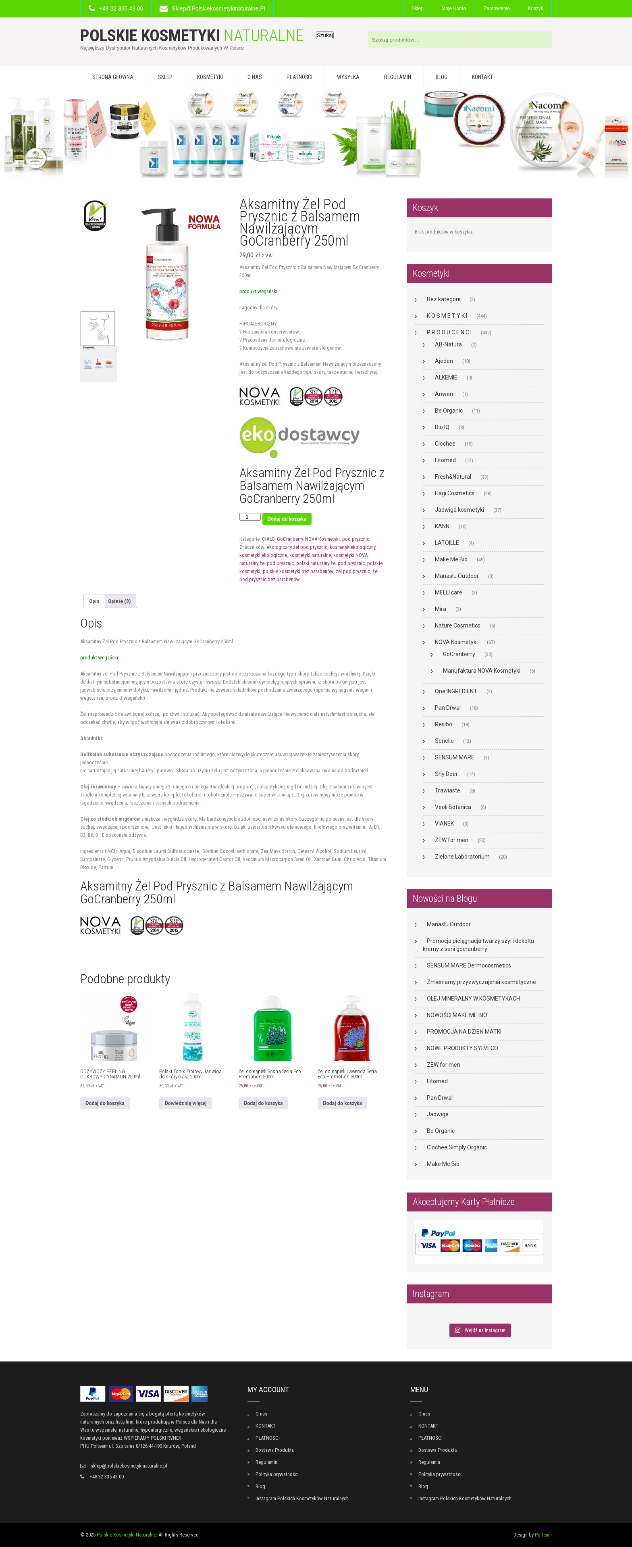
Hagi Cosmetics (454, 493)
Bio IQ (442, 427)
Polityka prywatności (277, 1474)
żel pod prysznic (353, 571)
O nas (254, 77)
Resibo (443, 724)
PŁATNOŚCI (299, 77)
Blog (441, 77)
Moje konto (453, 8)
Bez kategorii (443, 299)
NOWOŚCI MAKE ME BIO (457, 1015)
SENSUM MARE (454, 757)
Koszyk (535, 8)
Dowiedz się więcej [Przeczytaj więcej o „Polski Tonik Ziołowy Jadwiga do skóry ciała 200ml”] (185, 1103)
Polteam (543, 1535)
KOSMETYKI (210, 77)
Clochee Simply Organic (457, 1147)
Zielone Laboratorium (462, 856)
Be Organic (449, 410)
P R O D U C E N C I (449, 332)
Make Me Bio (451, 559)
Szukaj (325, 35)
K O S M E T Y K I (447, 316)
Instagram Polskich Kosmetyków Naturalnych (302, 1498)
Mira (440, 609)
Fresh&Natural (453, 476)
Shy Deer (446, 774)
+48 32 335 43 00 (121, 8)
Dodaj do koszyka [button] (105, 1103)
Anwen (444, 394)
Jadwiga (438, 1114)
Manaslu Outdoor (457, 576)
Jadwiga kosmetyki (459, 510)
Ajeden (444, 361)
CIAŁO (268, 539)
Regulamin (397, 77)
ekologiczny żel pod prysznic (297, 547)
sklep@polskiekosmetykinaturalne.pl (218, 8)
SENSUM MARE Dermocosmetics (469, 965)
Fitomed (445, 460)
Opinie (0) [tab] (119, 601)
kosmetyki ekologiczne (263, 555)
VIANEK (444, 823)
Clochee (445, 443)
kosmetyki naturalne (310, 555)
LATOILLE (447, 543)
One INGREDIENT (456, 691)
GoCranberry (290, 539)
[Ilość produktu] (249, 517)
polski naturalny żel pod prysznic (330, 563)
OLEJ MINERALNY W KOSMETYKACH (473, 998)
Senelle (444, 741)
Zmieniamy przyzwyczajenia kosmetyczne (481, 982)
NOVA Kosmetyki (322, 539)
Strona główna (112, 77)
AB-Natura (448, 344)
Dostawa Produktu (275, 1450)
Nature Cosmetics (457, 625)
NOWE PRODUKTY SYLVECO (462, 1048)
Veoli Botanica (453, 807)
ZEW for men (451, 840)
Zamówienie (497, 8)
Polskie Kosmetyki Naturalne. (127, 1535)
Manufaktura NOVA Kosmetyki (481, 670)
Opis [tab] (94, 601)
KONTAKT (482, 77)
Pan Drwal (448, 708)
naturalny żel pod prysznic (266, 563)
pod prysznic (355, 539)
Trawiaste (447, 790)
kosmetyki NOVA (350, 555)
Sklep (418, 8)
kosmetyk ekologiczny (352, 547)
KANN (442, 526)
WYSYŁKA (348, 77)
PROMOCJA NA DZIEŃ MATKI (464, 1031)
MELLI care (448, 592)
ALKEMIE (446, 377)
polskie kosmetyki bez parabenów (298, 571)
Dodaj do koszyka (287, 518)
